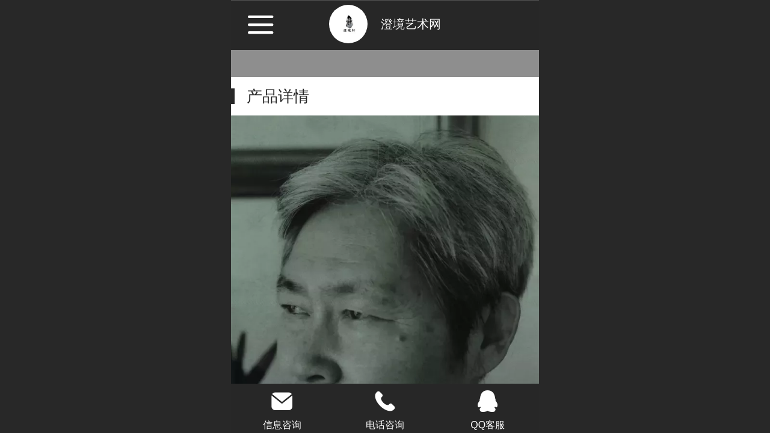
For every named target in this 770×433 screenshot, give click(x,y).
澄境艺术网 (411, 24)
